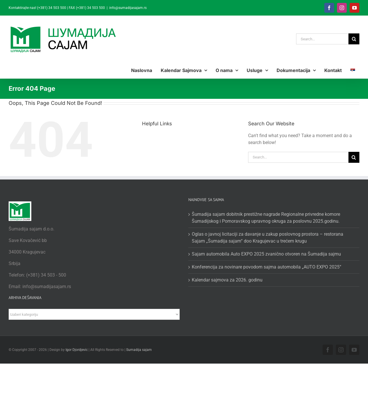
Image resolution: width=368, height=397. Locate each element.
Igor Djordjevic (77, 350)
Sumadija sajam (139, 350)
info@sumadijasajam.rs (128, 8)
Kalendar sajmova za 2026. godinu (227, 280)
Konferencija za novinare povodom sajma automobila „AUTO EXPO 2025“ (266, 267)
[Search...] (322, 38)
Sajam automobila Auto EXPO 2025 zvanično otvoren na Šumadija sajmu (266, 254)
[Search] (353, 38)
